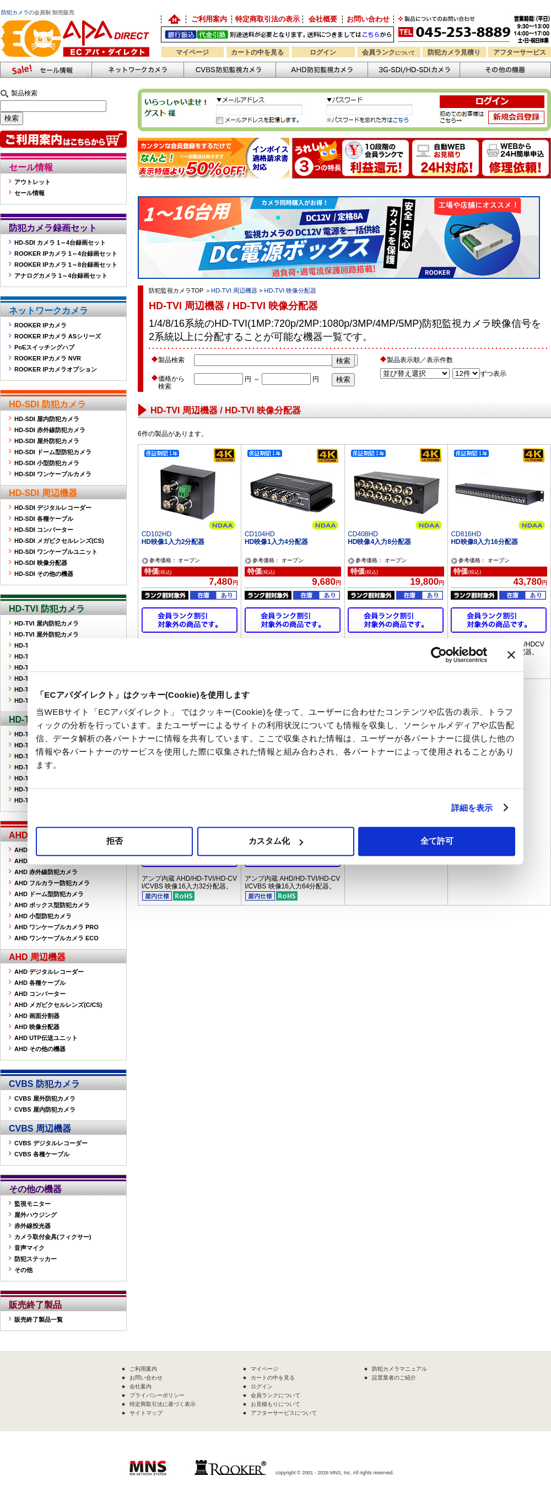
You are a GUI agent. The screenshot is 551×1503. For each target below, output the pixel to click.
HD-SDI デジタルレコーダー (52, 507)
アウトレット (32, 182)
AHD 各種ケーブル (40, 982)
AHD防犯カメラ (322, 70)
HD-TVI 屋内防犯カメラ (46, 623)
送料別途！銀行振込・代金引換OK (277, 34)
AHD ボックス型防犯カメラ (52, 905)
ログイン (323, 52)
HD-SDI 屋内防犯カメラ (46, 419)
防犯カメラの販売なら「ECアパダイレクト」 (77, 18)
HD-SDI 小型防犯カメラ (46, 463)
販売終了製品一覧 (38, 1319)
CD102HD (157, 534)
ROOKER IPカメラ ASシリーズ (57, 336)
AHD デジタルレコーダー (49, 971)
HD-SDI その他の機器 (43, 573)
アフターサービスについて (284, 1413)
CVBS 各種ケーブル (41, 1154)
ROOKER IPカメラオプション (55, 369)
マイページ (192, 52)
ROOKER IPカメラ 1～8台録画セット (65, 264)
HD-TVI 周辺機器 (234, 290)
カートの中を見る (257, 52)
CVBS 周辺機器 (40, 1128)
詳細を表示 (472, 807)
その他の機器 (35, 1189)
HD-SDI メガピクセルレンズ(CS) (59, 540)
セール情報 (31, 167)
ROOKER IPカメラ (40, 325)
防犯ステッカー (35, 1259)
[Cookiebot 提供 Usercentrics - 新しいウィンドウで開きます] (439, 655)
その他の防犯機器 (505, 70)
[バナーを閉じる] (511, 655)
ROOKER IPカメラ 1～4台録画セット (65, 253)
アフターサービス (519, 52)
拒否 (114, 840)
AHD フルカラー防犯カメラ (52, 883)
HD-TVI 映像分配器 (290, 290)
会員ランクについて (275, 1395)
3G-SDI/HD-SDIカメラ (414, 70)
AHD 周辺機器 (37, 957)
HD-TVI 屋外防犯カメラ (46, 634)
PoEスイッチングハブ (44, 347)
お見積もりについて (275, 1404)
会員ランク (388, 52)
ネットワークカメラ (137, 70)
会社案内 (140, 1386)
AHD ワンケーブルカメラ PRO (56, 927)
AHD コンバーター (40, 993)
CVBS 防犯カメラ (44, 1084)
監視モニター (32, 1203)
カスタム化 (276, 840)
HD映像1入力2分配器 (173, 542)
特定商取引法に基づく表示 (162, 1404)
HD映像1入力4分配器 (276, 542)
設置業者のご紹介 (394, 1378)
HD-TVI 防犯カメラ (47, 608)
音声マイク (29, 1248)
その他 (23, 1270)
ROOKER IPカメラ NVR (47, 358)
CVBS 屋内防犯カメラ (44, 1109)
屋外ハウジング (35, 1214)
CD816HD (466, 534)
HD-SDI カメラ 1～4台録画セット (60, 242)
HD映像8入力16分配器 (484, 542)
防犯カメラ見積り (454, 52)
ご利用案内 (209, 19)
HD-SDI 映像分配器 (40, 562)
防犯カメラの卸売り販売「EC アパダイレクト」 (173, 19)
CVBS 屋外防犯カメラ (44, 1098)
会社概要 (323, 19)
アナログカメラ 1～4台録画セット (60, 275)
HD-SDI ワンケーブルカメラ (52, 474)
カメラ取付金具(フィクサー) (52, 1236)
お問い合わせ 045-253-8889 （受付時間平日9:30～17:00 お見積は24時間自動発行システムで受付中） (475, 28)
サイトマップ (146, 1413)
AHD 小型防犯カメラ (43, 916)
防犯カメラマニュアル (399, 1369)
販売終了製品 (35, 1305)
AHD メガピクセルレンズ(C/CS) (58, 1004)
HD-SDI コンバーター (43, 529)
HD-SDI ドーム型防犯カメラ (52, 452)
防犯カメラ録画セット (53, 228)
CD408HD (363, 534)
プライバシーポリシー (157, 1395)
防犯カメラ (15, 12)
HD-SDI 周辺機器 (43, 493)
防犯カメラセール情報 (45, 70)
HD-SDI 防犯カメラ (47, 404)
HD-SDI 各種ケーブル (43, 518)
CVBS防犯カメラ (229, 70)
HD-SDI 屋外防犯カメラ (46, 441)
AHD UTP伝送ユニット (46, 1038)
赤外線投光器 (32, 1225)
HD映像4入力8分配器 (379, 542)
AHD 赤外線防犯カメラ (46, 872)
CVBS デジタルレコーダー (51, 1143)
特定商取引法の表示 (267, 19)
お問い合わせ (368, 19)
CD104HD (260, 534)
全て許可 (436, 840)
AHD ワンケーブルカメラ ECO (56, 938)
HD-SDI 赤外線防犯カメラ (49, 430)
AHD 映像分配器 (37, 1026)
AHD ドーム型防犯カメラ (49, 894)
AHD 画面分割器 (37, 1015)
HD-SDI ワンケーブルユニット (56, 551)
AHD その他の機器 (40, 1049)
